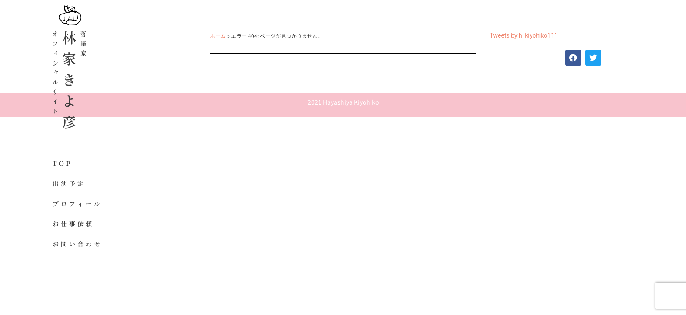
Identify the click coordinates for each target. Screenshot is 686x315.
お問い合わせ (77, 243)
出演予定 (69, 183)
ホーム (218, 35)
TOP (62, 163)
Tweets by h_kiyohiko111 (524, 35)
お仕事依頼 (73, 223)
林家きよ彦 (69, 83)
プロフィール (77, 203)
